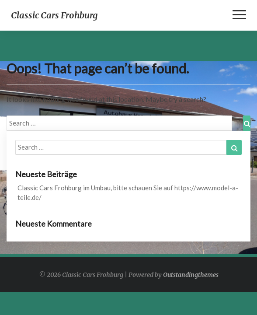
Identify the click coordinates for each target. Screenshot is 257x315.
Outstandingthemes (191, 275)
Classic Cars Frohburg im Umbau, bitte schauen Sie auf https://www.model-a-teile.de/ (127, 192)
